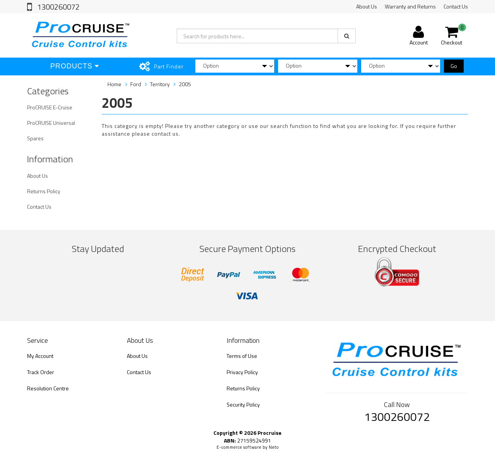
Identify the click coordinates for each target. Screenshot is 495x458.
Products (74, 66)
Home (114, 84)
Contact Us (456, 6)
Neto (274, 447)
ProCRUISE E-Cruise (49, 107)
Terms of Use (242, 356)
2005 (185, 84)
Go (454, 66)
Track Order (40, 372)
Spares (35, 138)
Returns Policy (43, 191)
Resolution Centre (48, 388)
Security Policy (243, 404)
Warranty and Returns (410, 6)
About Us (366, 6)
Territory (160, 84)
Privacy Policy (242, 372)
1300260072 (58, 7)
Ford (135, 84)
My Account (40, 356)
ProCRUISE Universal (51, 123)
